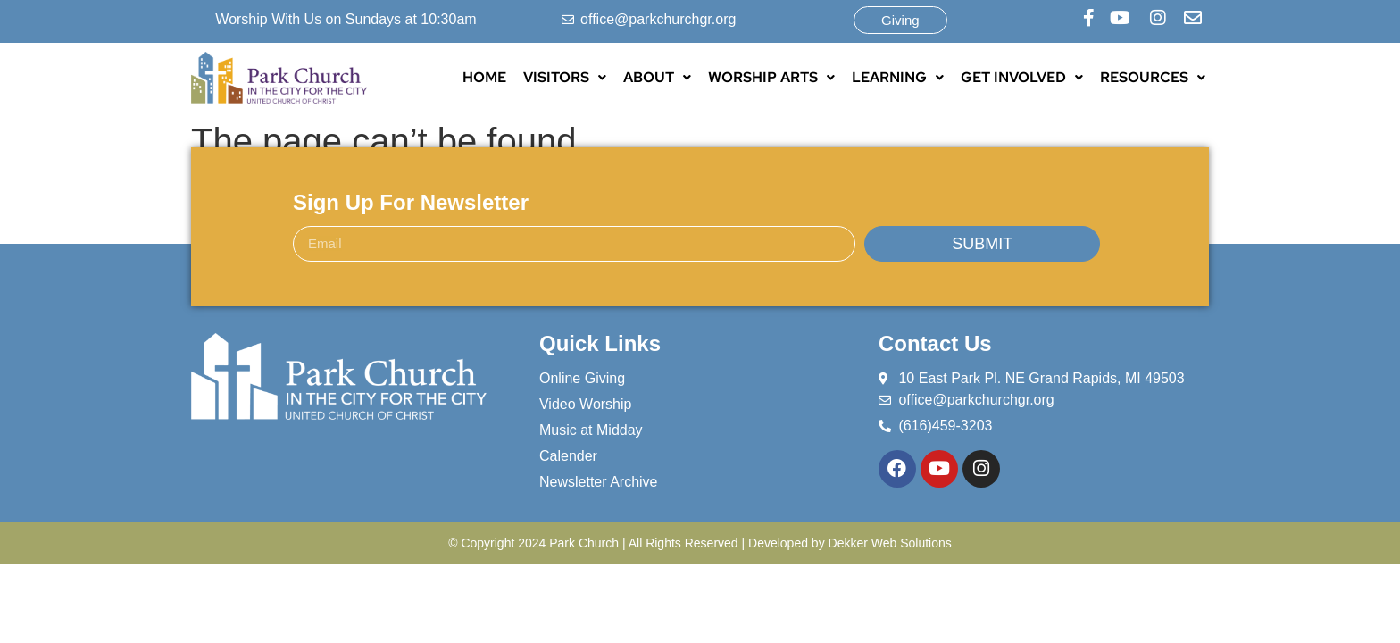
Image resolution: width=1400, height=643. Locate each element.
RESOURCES (1152, 77)
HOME (484, 77)
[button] (564, 77)
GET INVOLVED (1022, 77)
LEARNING (898, 77)
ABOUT (657, 77)
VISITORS (564, 77)
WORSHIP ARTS (771, 77)
